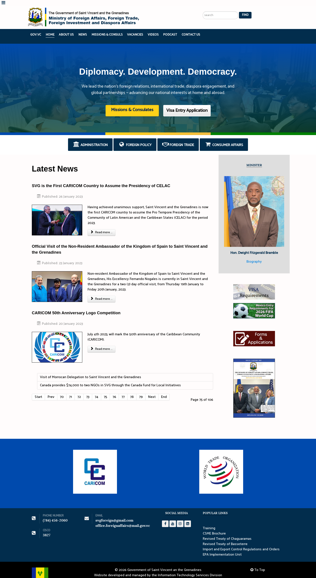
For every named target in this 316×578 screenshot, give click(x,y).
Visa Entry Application (187, 104)
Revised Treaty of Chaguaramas (227, 533)
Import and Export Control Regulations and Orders (241, 543)
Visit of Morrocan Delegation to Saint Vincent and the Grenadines (90, 371)
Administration (90, 138)
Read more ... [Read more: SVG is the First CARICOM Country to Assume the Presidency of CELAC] (101, 226)
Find (245, 9)
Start (38, 391)
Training (209, 522)
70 (62, 391)
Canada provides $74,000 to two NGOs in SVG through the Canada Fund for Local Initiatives (110, 379)
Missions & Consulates (132, 104)
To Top (257, 564)
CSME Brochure (214, 527)
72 (79, 391)
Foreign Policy (135, 138)
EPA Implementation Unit (222, 548)
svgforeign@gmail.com (114, 514)
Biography (254, 256)
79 (141, 391)
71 (70, 391)
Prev (51, 391)
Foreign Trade (178, 138)
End (164, 391)
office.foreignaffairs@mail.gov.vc (122, 519)
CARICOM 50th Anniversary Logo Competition (76, 307)
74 (96, 391)
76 (114, 391)
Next (152, 391)
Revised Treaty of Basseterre (225, 538)
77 (123, 391)
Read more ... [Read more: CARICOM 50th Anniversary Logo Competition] (101, 343)
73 (87, 391)
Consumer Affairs (224, 138)
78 (132, 391)
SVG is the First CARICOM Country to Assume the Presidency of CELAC (101, 179)
